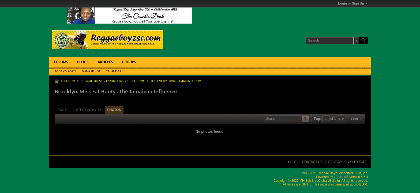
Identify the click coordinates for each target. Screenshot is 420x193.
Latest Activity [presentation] (88, 110)
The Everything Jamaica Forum (176, 81)
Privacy (335, 162)
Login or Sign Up (353, 3)
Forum (69, 81)
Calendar (113, 71)
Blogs (82, 62)
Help (292, 162)
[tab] (63, 110)
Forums (61, 62)
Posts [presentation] (63, 110)
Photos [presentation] (114, 110)
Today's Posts (65, 71)
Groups (129, 62)
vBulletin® (341, 177)
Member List (91, 71)
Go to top (356, 162)
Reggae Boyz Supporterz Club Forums (112, 81)
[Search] (332, 40)
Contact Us (312, 162)
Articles (105, 62)
